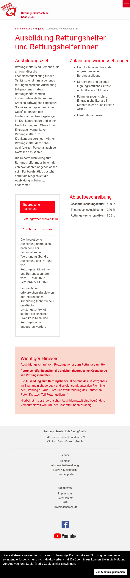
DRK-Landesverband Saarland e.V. (65, 437)
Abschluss (29, 229)
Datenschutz (65, 498)
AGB (65, 502)
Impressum (65, 493)
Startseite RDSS (23, 28)
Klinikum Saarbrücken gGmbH (65, 441)
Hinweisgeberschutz (65, 507)
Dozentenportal (65, 474)
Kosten (47, 229)
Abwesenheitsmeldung (65, 465)
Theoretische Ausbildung (31, 207)
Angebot (39, 28)
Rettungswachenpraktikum (40, 219)
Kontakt (65, 461)
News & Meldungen (65, 470)
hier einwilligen (65, 564)
